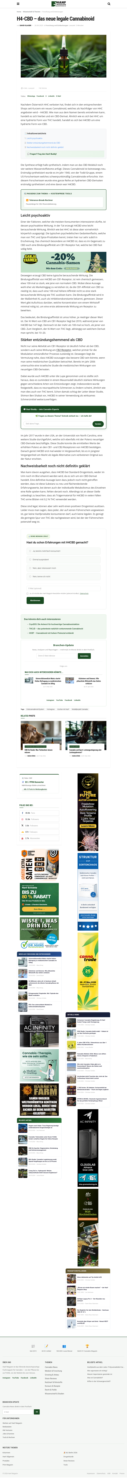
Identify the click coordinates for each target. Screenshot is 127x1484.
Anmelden (84, 656)
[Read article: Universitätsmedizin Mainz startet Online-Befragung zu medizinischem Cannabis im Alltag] (29, 680)
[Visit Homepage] (62, 3)
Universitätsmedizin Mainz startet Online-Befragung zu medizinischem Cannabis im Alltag (48, 681)
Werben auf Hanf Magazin (12, 1423)
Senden (98, 424)
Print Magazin (8, 1465)
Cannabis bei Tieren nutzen (35, 747)
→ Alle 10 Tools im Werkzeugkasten (34, 789)
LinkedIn (51, 96)
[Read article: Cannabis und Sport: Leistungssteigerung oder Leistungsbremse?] (86, 735)
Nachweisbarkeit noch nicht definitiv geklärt (45, 147)
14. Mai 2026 (47, 686)
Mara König (31, 756)
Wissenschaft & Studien (54, 1394)
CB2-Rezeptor (63, 349)
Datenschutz (84, 593)
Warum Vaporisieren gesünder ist (99, 1374)
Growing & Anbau (52, 1375)
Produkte (6, 1461)
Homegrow (50, 709)
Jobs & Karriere (8, 1434)
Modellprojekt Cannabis (80, 709)
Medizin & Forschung (53, 1371)
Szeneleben (74, 747)
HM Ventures (7, 1430)
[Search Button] (109, 4)
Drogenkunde (69, 1457)
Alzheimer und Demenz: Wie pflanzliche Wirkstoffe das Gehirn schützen (89, 681)
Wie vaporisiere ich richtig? (97, 1371)
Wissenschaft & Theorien (31, 12)
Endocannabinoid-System (35, 709)
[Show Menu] (18, 4)
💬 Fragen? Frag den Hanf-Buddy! (42, 154)
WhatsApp (31, 96)
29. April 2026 (88, 686)
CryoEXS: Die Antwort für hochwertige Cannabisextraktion (54, 624)
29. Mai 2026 (41, 756)
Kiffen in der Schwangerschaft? (99, 1381)
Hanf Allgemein (8, 1457)
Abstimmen (35, 600)
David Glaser (25, 25)
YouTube (59, 700)
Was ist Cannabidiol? (95, 1378)
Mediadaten (7, 1427)
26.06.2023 (39, 25)
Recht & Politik (51, 1390)
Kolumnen (6, 1453)
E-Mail (58, 96)
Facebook (40, 96)
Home (19, 12)
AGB (108, 1473)
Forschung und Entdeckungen (52, 12)
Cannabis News (51, 1367)
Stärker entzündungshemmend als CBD (43, 143)
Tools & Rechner (9, 1437)
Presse (122, 1473)
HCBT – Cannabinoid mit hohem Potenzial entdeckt (51, 633)
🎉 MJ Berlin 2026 (70, 1453)
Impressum (91, 1473)
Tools (66, 1465)
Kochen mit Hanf (63, 709)
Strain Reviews (51, 1378)
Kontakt (115, 1473)
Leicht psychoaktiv (35, 138)
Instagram (50, 700)
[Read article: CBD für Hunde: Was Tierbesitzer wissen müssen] (41, 735)
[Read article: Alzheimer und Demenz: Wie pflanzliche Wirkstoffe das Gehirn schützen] (70, 680)
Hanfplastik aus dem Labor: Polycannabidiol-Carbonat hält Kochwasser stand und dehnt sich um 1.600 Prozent (105, 1367)
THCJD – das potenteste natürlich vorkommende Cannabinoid (56, 629)
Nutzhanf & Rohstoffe (53, 1382)
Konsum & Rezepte (52, 1386)
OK (37, 1412)
